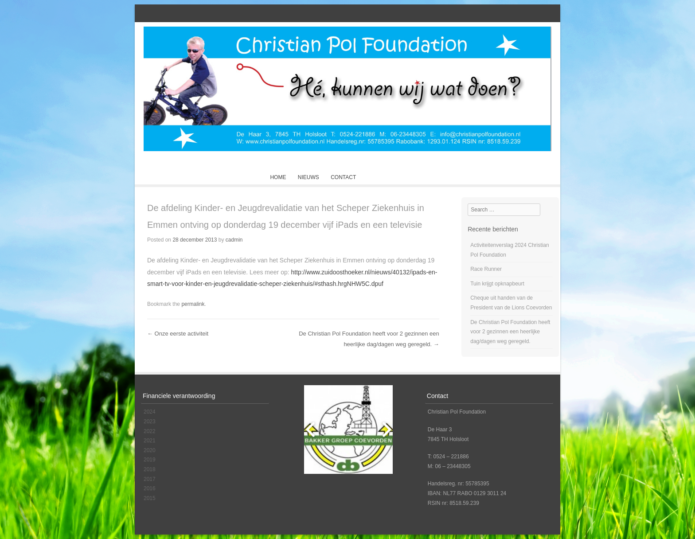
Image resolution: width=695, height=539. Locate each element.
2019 (150, 460)
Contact (343, 177)
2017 (150, 479)
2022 (150, 431)
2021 (150, 440)
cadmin (234, 240)
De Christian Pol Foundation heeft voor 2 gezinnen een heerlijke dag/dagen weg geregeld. (510, 331)
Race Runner (486, 269)
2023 (150, 421)
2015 (150, 498)
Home (278, 177)
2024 (150, 412)
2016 (150, 488)
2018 (150, 469)
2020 (150, 450)
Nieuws (308, 177)
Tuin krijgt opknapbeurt (497, 284)
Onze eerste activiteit (177, 333)
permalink (192, 304)
